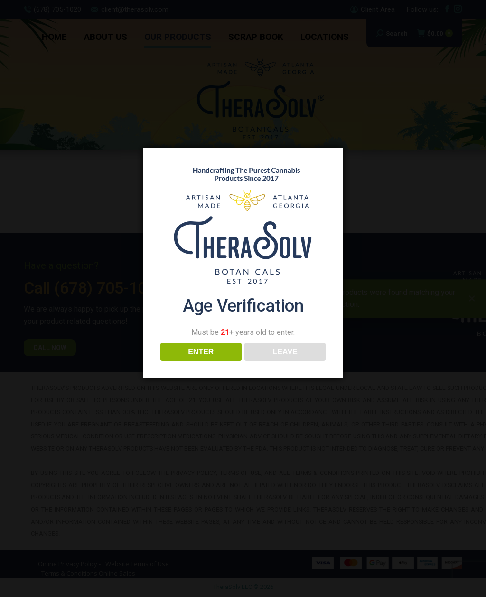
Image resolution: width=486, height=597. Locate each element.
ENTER (201, 352)
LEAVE (285, 352)
